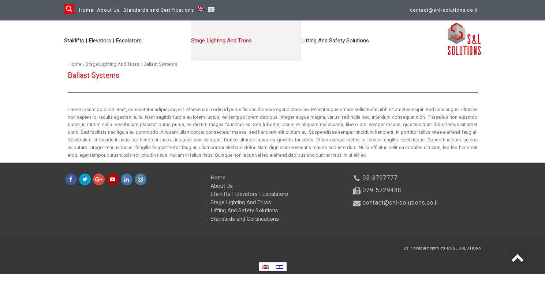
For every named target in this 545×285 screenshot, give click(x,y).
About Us (108, 10)
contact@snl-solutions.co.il (444, 10)
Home (86, 10)
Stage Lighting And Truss (112, 64)
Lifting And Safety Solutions (244, 210)
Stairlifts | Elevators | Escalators (249, 194)
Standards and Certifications (158, 10)
